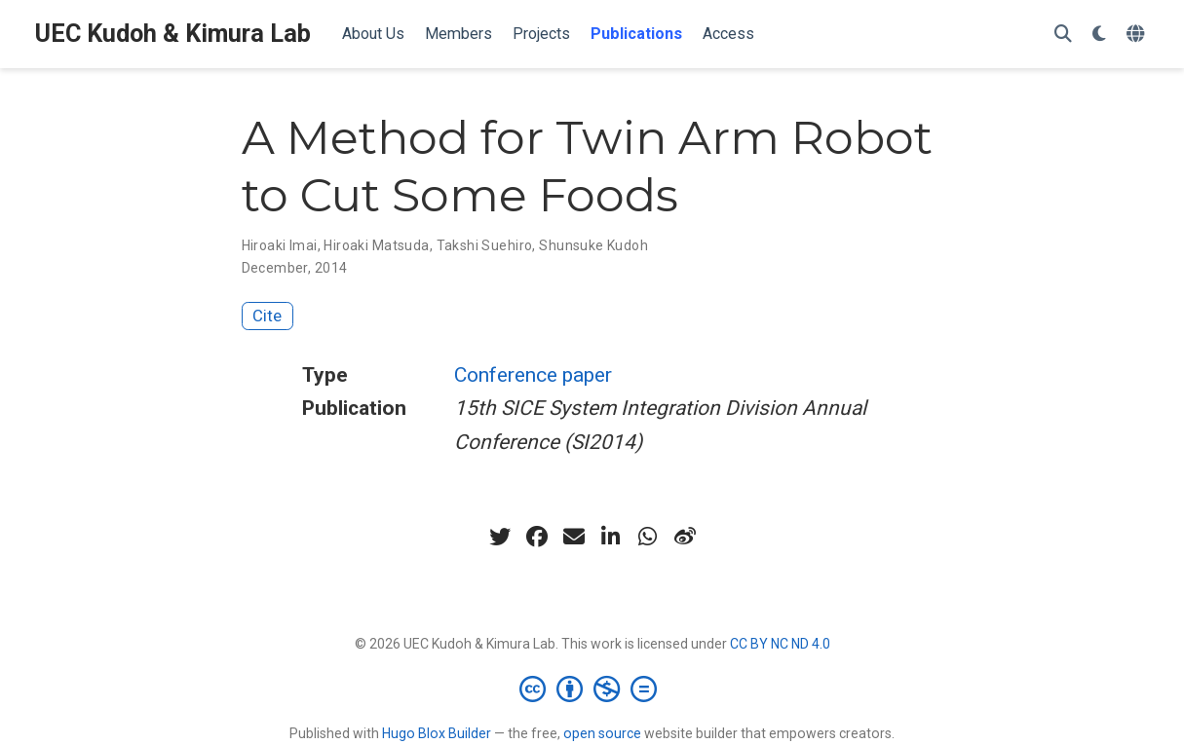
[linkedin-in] (611, 536)
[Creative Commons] (592, 688)
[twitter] (500, 536)
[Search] (1063, 34)
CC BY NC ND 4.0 (780, 644)
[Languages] (1138, 34)
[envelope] (574, 536)
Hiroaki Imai (280, 245)
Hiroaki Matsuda (376, 245)
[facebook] (537, 536)
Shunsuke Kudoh (593, 245)
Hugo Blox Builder (436, 733)
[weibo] (685, 536)
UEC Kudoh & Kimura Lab (173, 33)
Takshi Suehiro (485, 245)
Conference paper (533, 375)
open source (602, 733)
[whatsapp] (648, 536)
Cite (267, 315)
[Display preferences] (1099, 34)
